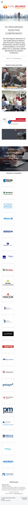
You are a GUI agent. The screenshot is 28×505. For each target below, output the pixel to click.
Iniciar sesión (24, 497)
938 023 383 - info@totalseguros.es (14, 58)
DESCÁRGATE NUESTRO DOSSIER (14, 168)
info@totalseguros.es (18, 493)
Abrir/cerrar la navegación (14, 2)
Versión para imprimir (6, 497)
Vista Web (24, 499)
